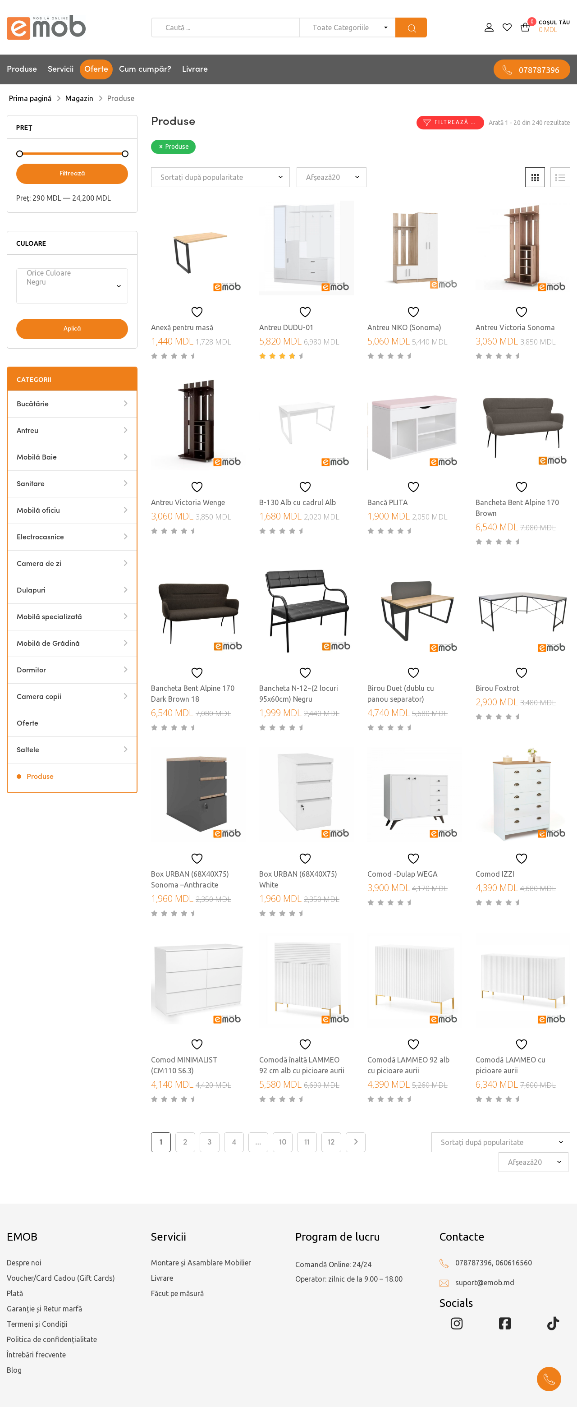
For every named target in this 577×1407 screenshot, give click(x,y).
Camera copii (39, 697)
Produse (22, 69)
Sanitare (31, 484)
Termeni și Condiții (37, 1324)
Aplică (72, 329)
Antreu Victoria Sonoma (515, 327)
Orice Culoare (69, 273)
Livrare (195, 69)
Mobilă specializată (49, 617)
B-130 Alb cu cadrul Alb (297, 502)
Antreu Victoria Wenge (188, 502)
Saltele (28, 750)
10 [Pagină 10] (283, 1142)
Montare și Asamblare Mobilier (201, 1263)
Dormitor (31, 670)
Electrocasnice (40, 537)
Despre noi (24, 1263)
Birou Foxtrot (497, 688)
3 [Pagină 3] (209, 1142)
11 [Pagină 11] (307, 1142)
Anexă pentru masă (182, 327)
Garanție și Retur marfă (44, 1309)
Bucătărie (33, 404)
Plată (15, 1293)
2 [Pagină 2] (185, 1142)
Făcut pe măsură (177, 1293)
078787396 (539, 69)
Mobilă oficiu (38, 511)
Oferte (96, 69)
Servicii (60, 69)
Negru (69, 282)
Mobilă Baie (37, 457)
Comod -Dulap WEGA (402, 874)
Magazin (79, 98)
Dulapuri (31, 590)
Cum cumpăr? (145, 69)
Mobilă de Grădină (48, 644)
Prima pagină (30, 98)
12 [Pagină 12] (331, 1142)
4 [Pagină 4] (234, 1142)
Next (356, 1142)
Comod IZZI (495, 874)
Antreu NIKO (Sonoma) (404, 327)
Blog (14, 1370)
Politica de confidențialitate (52, 1339)
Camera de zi (39, 564)
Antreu (27, 431)
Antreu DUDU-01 (286, 327)
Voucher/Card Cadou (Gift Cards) (61, 1278)
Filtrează (72, 173)
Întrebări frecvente (36, 1355)
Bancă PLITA (387, 502)
